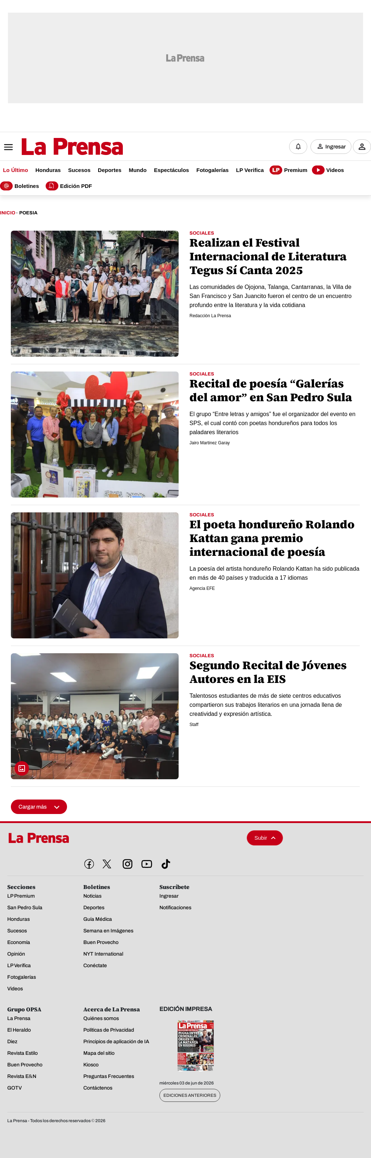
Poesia (28, 212)
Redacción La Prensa (210, 315)
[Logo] (54, 147)
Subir (264, 838)
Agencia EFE (202, 588)
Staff (193, 724)
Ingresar (335, 147)
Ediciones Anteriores (189, 1095)
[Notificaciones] (298, 146)
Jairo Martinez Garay (209, 442)
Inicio (7, 212)
